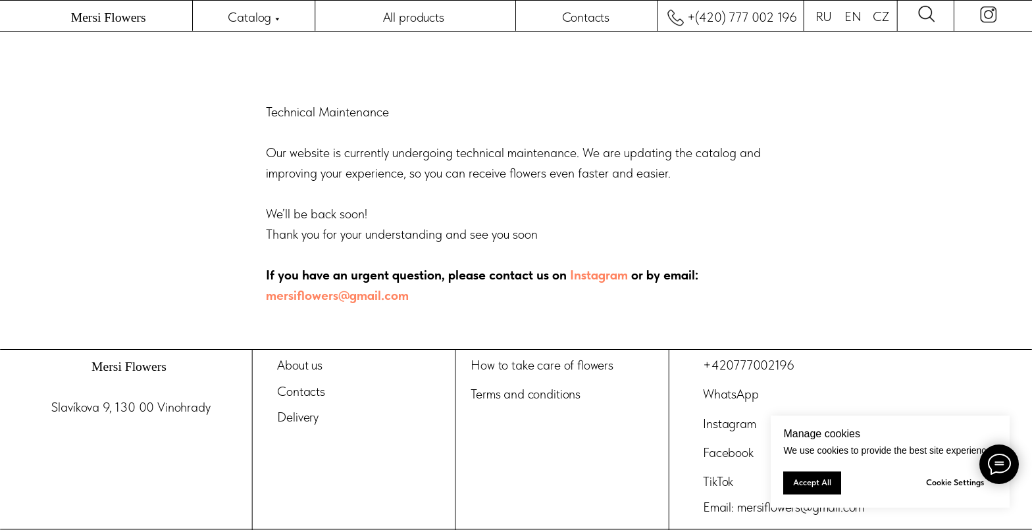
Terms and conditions (525, 394)
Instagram (600, 275)
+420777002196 (748, 365)
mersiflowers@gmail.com (337, 295)
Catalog (249, 18)
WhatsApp (730, 394)
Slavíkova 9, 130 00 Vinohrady (130, 408)
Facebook (728, 452)
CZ (881, 17)
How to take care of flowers (542, 365)
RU (823, 17)
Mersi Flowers (108, 18)
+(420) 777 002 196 (742, 18)
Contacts (586, 18)
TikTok (718, 481)
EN (852, 17)
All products (413, 18)
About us (299, 365)
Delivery (298, 417)
